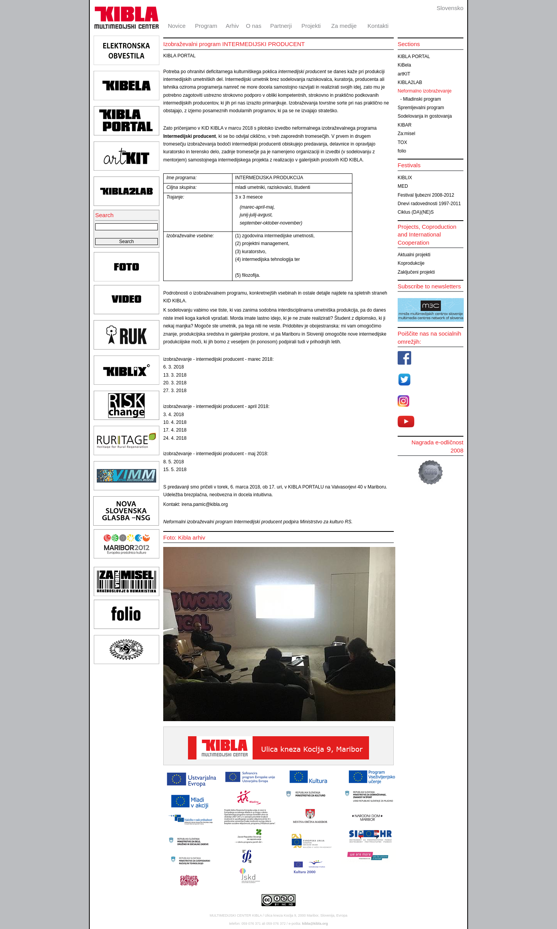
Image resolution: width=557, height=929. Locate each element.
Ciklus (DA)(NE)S (416, 212)
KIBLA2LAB (410, 82)
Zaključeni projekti (416, 272)
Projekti (311, 25)
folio (402, 151)
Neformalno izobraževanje (424, 91)
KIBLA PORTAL (414, 56)
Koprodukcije (411, 263)
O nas (253, 25)
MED (403, 186)
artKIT (404, 74)
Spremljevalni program (421, 107)
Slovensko (450, 8)
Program (206, 25)
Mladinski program (422, 99)
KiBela (404, 65)
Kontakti (377, 25)
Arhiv (232, 25)
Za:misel (406, 133)
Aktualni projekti (414, 254)
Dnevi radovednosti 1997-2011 (429, 203)
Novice (177, 25)
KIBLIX (405, 177)
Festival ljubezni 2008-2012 (426, 195)
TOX (402, 142)
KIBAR (405, 125)
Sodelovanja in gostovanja (425, 116)
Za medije (344, 25)
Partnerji (281, 25)
